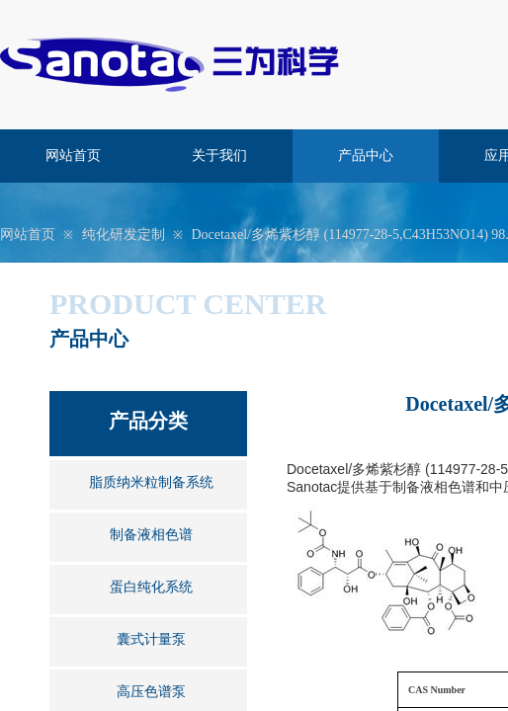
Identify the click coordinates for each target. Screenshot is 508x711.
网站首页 (73, 155)
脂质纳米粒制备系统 (151, 482)
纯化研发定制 (123, 234)
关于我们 (219, 155)
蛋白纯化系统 (151, 587)
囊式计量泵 (151, 639)
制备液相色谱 (151, 534)
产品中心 (365, 155)
